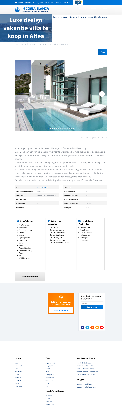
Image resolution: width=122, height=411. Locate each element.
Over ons (82, 8)
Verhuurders (50, 404)
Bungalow (49, 366)
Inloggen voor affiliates (84, 384)
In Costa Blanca (20, 44)
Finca (47, 372)
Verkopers (49, 401)
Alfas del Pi (18, 366)
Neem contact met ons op (85, 369)
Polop (17, 383)
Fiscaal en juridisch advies (85, 366)
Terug (103, 52)
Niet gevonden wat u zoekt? (85, 374)
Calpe (17, 374)
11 (69, 128)
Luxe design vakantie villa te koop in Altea (53, 44)
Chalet (48, 369)
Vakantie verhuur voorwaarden (87, 372)
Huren (83, 17)
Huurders (49, 396)
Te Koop (73, 17)
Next (102, 94)
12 (71, 128)
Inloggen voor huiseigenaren (86, 387)
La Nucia (18, 380)
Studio (48, 383)
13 (73, 128)
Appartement (50, 363)
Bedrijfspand (50, 374)
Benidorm (18, 372)
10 (67, 128)
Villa (47, 386)
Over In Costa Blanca (83, 363)
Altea (16, 369)
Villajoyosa (18, 386)
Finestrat (18, 377)
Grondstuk (49, 380)
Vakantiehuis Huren (97, 17)
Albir (16, 363)
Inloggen (103, 8)
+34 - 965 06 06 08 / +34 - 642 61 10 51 (55, 2)
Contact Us (93, 8)
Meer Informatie (30, 276)
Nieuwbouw (50, 377)
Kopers (48, 399)
